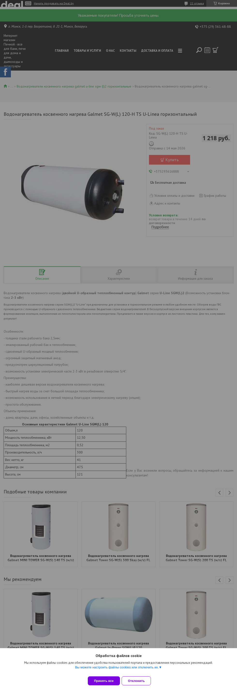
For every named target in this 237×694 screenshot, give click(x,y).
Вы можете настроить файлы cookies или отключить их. (117, 670)
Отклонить (139, 681)
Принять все (104, 681)
